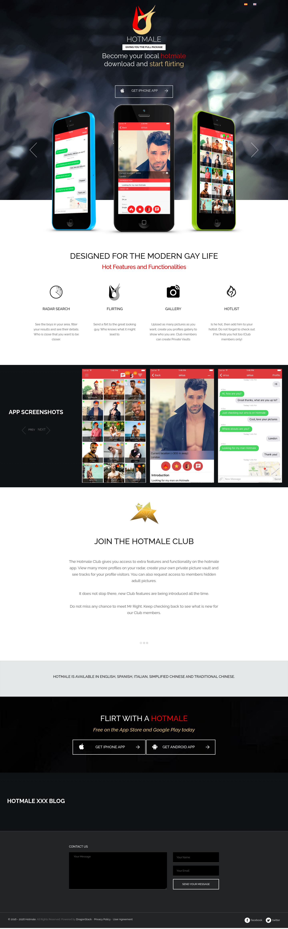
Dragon (84, 920)
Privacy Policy (102, 920)
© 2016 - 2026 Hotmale (22, 920)
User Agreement (123, 920)
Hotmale (144, 38)
